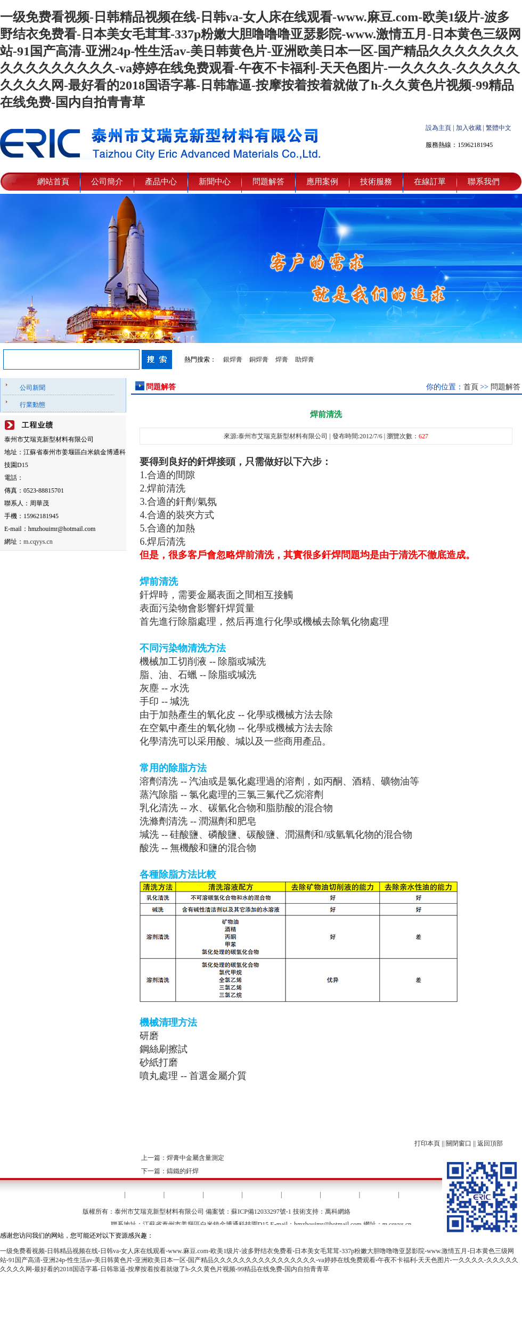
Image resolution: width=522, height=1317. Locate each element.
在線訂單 (430, 181)
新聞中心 (215, 181)
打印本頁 (427, 1143)
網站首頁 (53, 181)
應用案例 (322, 181)
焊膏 (281, 359)
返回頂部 (490, 1143)
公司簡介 (107, 181)
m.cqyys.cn (38, 541)
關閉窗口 (458, 1143)
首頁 (470, 387)
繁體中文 (498, 128)
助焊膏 (304, 359)
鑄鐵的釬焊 (183, 1171)
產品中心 (161, 181)
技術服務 (376, 181)
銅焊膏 (258, 359)
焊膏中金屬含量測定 (195, 1157)
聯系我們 (484, 181)
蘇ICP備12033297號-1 (261, 1211)
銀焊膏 (232, 359)
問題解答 (268, 181)
